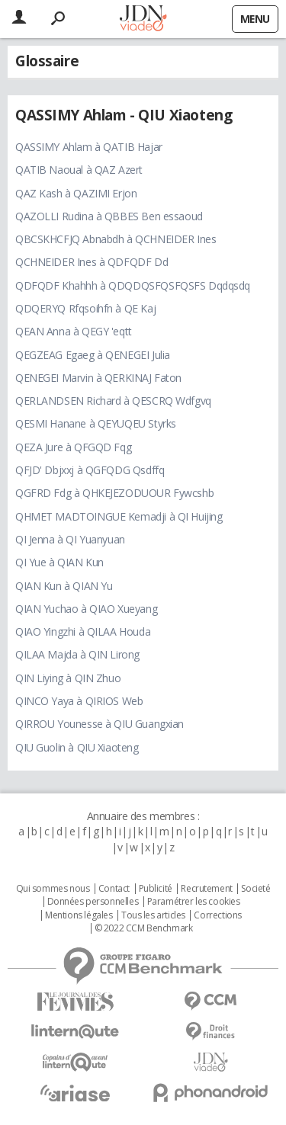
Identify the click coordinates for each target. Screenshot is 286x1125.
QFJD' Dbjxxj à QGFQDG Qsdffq (89, 470)
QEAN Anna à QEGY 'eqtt (73, 331)
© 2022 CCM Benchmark (144, 928)
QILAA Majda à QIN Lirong (77, 654)
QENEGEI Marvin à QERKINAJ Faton (98, 377)
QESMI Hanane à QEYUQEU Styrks (95, 423)
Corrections (217, 915)
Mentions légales (78, 915)
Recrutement (206, 888)
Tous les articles (153, 915)
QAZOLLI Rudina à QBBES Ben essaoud (109, 216)
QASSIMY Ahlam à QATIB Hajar (88, 146)
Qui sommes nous (53, 888)
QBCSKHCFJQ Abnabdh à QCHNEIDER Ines (115, 239)
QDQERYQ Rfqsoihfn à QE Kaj (85, 308)
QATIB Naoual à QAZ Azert (79, 169)
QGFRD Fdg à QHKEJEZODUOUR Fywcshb (114, 493)
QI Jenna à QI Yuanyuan (70, 539)
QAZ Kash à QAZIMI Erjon (76, 193)
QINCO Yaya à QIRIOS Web (79, 701)
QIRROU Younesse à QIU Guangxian (99, 723)
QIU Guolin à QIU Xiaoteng (77, 747)
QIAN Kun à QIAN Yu (63, 586)
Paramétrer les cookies (193, 901)
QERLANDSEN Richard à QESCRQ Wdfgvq (113, 400)
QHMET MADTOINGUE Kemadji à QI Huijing (118, 516)
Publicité (155, 888)
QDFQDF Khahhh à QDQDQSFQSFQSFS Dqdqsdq (132, 285)
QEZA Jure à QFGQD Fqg (73, 447)
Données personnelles (93, 901)
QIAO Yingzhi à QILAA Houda (82, 631)
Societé (255, 888)
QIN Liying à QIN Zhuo (68, 678)
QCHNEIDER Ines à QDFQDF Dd (91, 262)
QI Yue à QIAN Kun (59, 562)
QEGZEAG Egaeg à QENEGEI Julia (92, 355)
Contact (114, 888)
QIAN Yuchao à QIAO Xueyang (86, 608)
